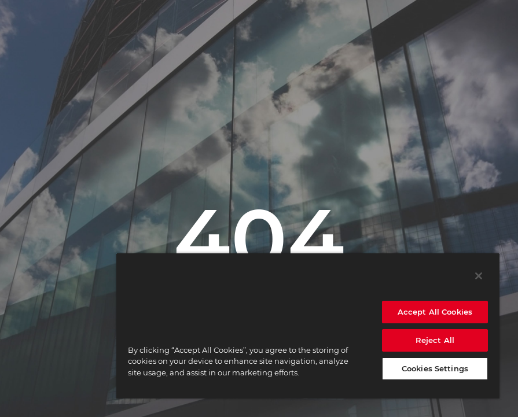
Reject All (435, 340)
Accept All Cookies (435, 311)
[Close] (478, 276)
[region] (307, 325)
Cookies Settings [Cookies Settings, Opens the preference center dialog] (435, 368)
